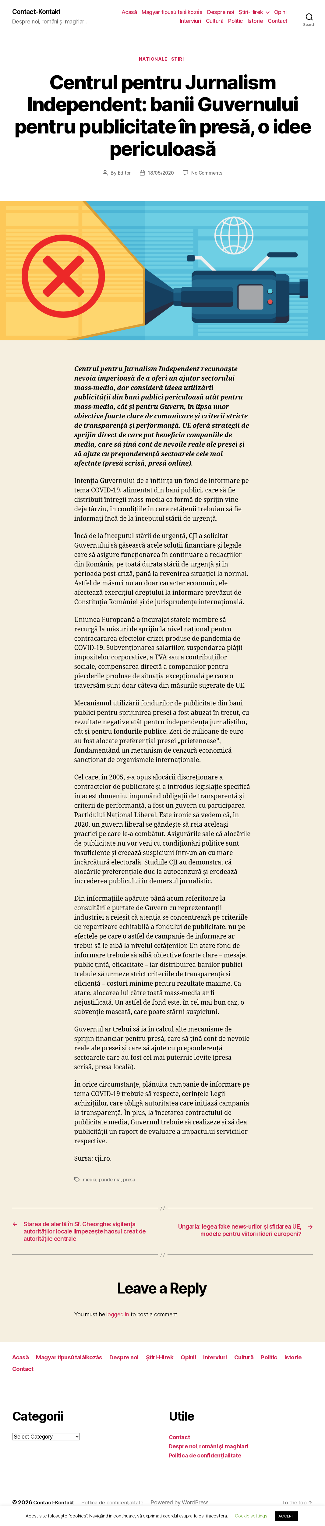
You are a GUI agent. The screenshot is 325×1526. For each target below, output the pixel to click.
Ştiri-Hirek (251, 12)
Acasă (129, 12)
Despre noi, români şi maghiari (209, 1453)
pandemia (110, 1182)
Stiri (180, 61)
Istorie (255, 21)
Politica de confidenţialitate (205, 1462)
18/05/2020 (160, 175)
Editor (122, 175)
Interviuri (190, 21)
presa (130, 1182)
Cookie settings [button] (251, 1516)
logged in (117, 1321)
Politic (235, 21)
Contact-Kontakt (40, 12)
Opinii (281, 12)
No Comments (208, 175)
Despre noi (220, 12)
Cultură (215, 21)
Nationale (153, 61)
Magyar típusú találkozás (172, 12)
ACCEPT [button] (286, 1516)
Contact (278, 21)
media (90, 1182)
